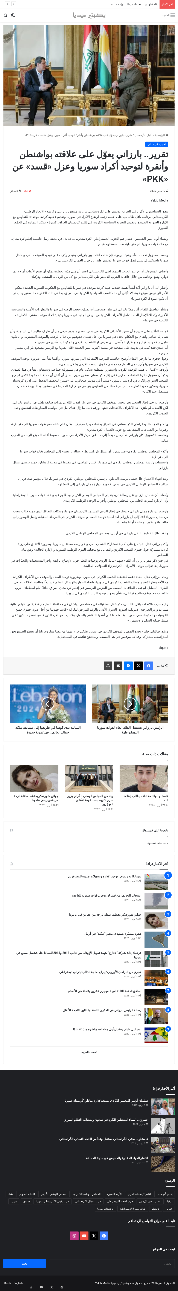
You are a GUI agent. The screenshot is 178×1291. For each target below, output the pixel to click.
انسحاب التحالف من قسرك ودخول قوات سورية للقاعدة (106, 895)
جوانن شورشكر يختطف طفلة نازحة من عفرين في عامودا (105, 914)
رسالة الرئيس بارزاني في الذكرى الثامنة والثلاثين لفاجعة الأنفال (102, 1010)
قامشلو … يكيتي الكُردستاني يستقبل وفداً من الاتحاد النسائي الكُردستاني (103, 1139)
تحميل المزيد (89, 1052)
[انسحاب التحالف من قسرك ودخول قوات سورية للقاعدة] (156, 901)
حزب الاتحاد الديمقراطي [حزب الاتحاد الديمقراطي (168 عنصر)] (120, 1201)
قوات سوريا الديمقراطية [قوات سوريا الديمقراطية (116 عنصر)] (133, 1208)
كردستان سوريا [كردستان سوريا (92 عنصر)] (105, 1208)
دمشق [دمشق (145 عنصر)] (26, 1201)
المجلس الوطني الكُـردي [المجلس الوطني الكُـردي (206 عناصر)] (54, 1194)
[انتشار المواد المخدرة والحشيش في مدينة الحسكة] (163, 1164)
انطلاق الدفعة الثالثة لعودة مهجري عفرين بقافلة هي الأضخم (104, 991)
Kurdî (7, 1283)
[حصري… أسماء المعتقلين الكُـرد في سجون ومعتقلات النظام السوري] (163, 1126)
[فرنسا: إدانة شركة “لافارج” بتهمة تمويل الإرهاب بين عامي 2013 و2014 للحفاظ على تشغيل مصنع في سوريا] (156, 959)
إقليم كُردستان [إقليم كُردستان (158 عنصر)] (164, 1194)
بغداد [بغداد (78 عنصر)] (10, 1194)
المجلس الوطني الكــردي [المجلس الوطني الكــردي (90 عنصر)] (86, 1194)
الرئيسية (161, 135)
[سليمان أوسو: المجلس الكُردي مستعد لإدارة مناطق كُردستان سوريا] (163, 1106)
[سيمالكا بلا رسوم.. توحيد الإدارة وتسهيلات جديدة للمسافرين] (156, 882)
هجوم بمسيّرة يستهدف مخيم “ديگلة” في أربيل (112, 933)
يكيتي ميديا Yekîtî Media (109, 1283)
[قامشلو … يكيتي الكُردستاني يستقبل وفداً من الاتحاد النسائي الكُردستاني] (163, 1145)
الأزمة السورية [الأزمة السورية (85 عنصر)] (114, 1194)
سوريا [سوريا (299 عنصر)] (14, 1201)
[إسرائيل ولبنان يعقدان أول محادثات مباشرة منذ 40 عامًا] (156, 1035)
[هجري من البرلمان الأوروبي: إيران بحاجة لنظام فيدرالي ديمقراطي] (156, 978)
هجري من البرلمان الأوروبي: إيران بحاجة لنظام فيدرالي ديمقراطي (100, 972)
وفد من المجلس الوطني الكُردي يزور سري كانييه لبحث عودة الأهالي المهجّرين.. (90, 800)
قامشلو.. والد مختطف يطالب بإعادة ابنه (134, 4)
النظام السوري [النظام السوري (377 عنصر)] (27, 1194)
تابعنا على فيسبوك (157, 843)
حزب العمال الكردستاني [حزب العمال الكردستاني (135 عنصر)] (88, 1201)
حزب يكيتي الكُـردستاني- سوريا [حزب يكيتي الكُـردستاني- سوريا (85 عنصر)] (52, 1201)
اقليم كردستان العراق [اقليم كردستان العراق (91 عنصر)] (139, 1194)
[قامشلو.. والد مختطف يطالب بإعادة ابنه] (144, 778)
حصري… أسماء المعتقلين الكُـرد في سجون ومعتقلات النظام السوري (106, 1119)
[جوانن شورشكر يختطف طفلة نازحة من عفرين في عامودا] (34, 778)
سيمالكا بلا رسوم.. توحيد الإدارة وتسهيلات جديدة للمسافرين (104, 876)
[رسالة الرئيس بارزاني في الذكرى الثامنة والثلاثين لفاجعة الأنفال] (156, 1016)
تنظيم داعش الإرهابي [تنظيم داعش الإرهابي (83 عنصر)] (150, 1201)
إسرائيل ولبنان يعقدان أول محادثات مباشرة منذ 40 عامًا (107, 1029)
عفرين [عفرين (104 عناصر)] (169, 1208)
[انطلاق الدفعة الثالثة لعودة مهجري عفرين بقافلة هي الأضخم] (156, 997)
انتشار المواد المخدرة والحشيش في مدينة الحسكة (117, 1158)
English (18, 1283)
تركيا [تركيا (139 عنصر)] (169, 1201)
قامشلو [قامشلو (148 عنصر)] (156, 1208)
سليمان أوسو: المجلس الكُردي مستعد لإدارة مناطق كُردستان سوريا (106, 1100)
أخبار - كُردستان (143, 135)
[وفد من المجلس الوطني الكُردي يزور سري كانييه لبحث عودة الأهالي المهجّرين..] (89, 778)
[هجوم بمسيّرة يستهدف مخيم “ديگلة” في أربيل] (156, 940)
